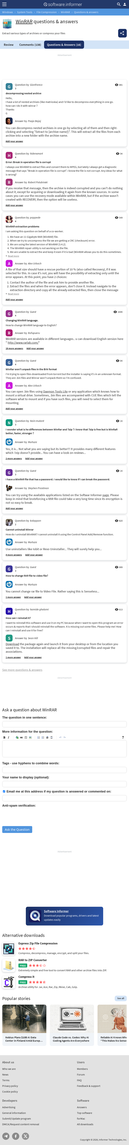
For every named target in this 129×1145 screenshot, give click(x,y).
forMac (81, 1118)
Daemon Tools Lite (55, 391)
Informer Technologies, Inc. (113, 1139)
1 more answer (13, 597)
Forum (81, 1074)
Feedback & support (88, 1086)
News (5, 1074)
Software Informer (56, 911)
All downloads (85, 1124)
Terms (5, 1080)
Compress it (26, 977)
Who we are (9, 1069)
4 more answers (14, 554)
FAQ (79, 1080)
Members (82, 1069)
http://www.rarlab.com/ (23, 343)
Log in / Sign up (125, 4)
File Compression (47, 12)
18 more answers (14, 348)
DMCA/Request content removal (20, 1124)
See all (120, 998)
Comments (30, 45)
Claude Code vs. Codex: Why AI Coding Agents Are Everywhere (71, 1039)
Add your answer (14, 141)
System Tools (24, 12)
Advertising (8, 1107)
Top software (84, 1113)
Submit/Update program (16, 1118)
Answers (64, 45)
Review (8, 45)
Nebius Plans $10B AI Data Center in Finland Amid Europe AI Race (23, 1039)
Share (122, 33)
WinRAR (65, 12)
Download (12, 644)
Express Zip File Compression (38, 943)
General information (14, 1113)
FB (15, 1136)
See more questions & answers (22, 670)
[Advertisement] (64, 67)
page (105, 495)
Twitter (25, 1136)
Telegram (5, 1136)
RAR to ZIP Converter (32, 960)
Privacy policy (10, 1086)
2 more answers (14, 458)
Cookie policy (10, 1091)
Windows (7, 12)
